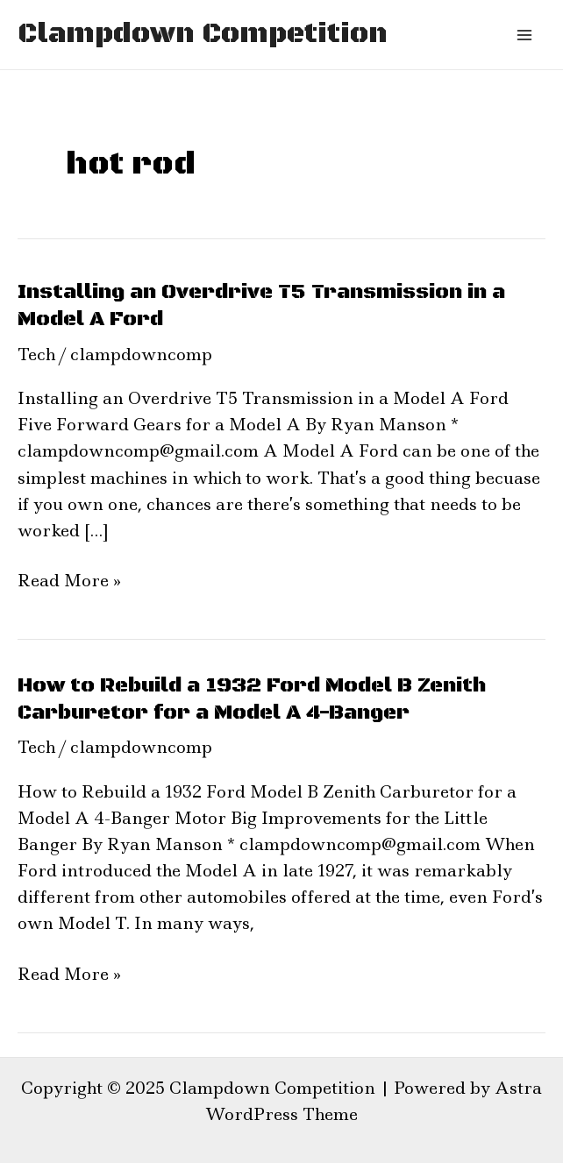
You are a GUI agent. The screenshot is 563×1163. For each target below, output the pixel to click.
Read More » (69, 580)
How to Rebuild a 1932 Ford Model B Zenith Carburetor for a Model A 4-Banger (252, 699)
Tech (36, 354)
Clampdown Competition (203, 34)
